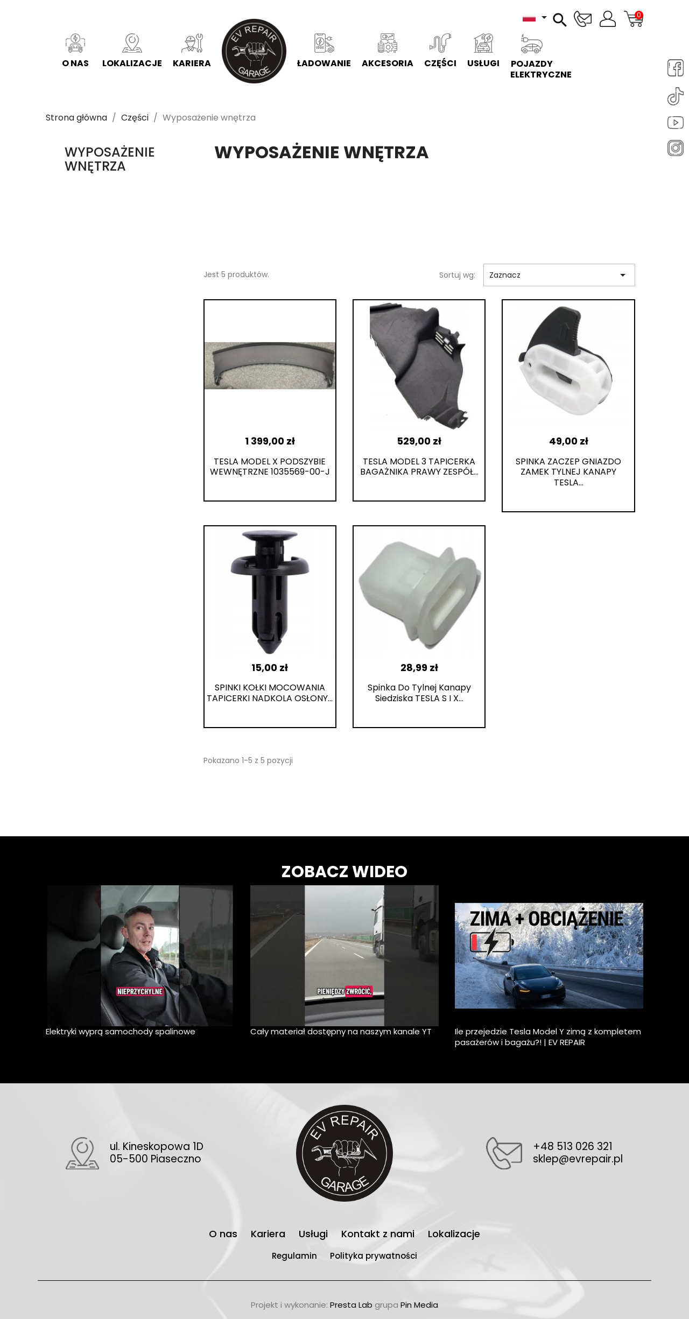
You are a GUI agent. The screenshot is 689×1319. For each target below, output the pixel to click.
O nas (75, 51)
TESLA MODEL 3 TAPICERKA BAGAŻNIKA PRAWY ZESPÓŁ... (419, 466)
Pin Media (419, 1304)
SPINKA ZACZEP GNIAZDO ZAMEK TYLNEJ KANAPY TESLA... (568, 472)
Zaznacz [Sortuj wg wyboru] (559, 275)
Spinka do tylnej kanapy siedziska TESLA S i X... (419, 692)
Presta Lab (351, 1304)
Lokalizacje (132, 51)
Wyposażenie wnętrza (110, 159)
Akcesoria (387, 51)
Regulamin (295, 1255)
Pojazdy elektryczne (534, 57)
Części (440, 51)
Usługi (483, 51)
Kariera (192, 51)
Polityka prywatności (373, 1255)
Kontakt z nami (379, 1233)
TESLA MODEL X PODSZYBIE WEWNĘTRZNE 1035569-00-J (270, 466)
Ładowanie (324, 51)
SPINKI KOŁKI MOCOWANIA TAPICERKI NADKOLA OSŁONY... (270, 692)
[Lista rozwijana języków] (537, 17)
